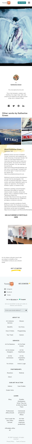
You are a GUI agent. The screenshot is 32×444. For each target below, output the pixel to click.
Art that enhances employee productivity (21, 421)
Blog (9, 399)
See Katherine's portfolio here (16, 216)
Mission (21, 321)
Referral (21, 373)
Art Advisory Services (10, 322)
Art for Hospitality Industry (21, 358)
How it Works (10, 331)
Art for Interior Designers (10, 351)
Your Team (10, 335)
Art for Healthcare (21, 351)
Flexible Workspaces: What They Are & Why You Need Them (21, 403)
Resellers (10, 373)
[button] (29, 2)
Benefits (10, 327)
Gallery (10, 386)
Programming (22, 331)
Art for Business (10, 344)
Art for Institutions (9, 357)
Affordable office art (10, 429)
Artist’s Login (21, 364)
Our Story (21, 327)
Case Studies (22, 386)
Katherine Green (16, 85)
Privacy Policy (10, 441)
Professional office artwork (10, 412)
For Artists (10, 364)
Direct (10, 377)
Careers (21, 335)
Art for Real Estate (21, 345)
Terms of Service (20, 441)
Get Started (21, 2)
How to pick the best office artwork (10, 420)
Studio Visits (10, 390)
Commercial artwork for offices (21, 413)
